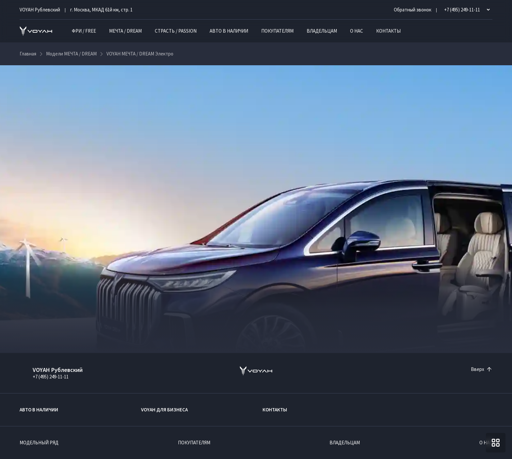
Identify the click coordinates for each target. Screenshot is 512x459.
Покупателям (277, 31)
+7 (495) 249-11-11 (51, 377)
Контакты (388, 31)
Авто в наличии (229, 31)
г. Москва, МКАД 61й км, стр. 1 (101, 10)
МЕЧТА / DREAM (125, 31)
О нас (356, 31)
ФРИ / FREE (84, 31)
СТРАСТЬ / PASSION (176, 31)
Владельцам (322, 31)
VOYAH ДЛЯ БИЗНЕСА (164, 409)
